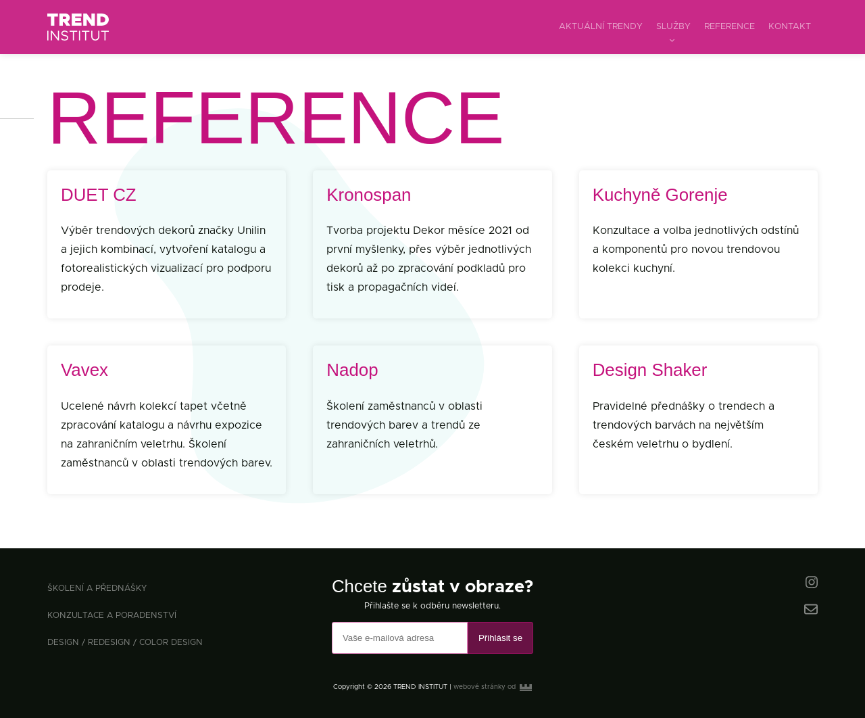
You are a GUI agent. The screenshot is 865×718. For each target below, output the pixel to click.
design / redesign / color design (125, 642)
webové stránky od (492, 687)
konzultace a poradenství (111, 615)
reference (729, 26)
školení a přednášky (97, 588)
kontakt (789, 26)
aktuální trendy (601, 26)
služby (673, 26)
